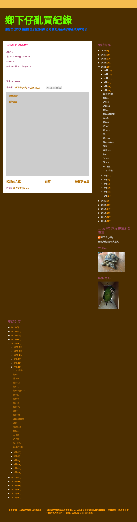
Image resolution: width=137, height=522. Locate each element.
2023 (103, 63)
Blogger (84, 513)
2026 (103, 50)
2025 (103, 55)
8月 (106, 86)
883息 (106, 118)
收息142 (107, 150)
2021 (103, 201)
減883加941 (108, 142)
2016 (103, 221)
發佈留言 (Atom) (21, 188)
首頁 (48, 181)
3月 (106, 188)
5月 (106, 179)
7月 (106, 90)
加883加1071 (109, 114)
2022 (103, 67)
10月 (106, 78)
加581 (106, 98)
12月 (106, 70)
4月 (106, 184)
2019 (103, 209)
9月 (106, 82)
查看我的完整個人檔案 (108, 241)
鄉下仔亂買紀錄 (38, 20)
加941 (106, 110)
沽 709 (106, 162)
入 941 (106, 158)
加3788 (106, 138)
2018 (103, 213)
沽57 (105, 134)
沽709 (106, 102)
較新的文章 (13, 181)
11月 (106, 74)
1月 (106, 196)
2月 (106, 192)
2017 (103, 217)
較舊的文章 (82, 181)
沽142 (106, 126)
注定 (105, 146)
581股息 (107, 166)
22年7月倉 (108, 170)
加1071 (106, 130)
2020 (103, 205)
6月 (106, 175)
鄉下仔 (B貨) (107, 237)
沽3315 (106, 106)
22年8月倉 (108, 94)
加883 (106, 122)
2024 (103, 59)
